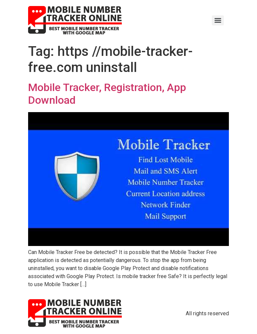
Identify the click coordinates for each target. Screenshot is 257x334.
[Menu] (218, 20)
